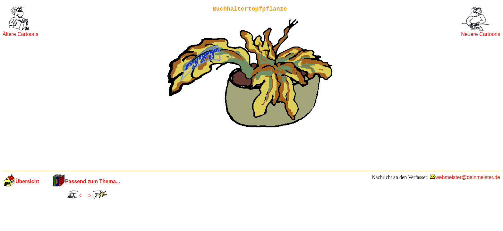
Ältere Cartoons (20, 34)
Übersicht (27, 181)
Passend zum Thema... (92, 181)
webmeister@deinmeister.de (467, 177)
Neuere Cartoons (480, 34)
